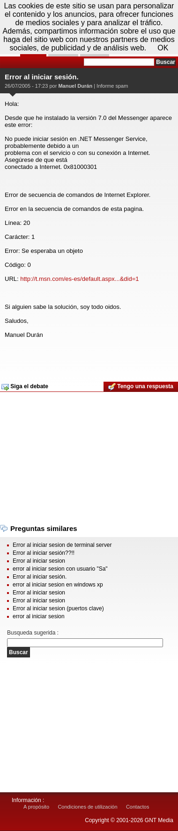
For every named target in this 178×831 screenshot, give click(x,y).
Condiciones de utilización (87, 807)
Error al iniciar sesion (39, 561)
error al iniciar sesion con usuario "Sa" (60, 569)
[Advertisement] (88, 357)
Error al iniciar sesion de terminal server (62, 545)
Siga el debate (24, 387)
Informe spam (112, 86)
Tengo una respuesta (140, 387)
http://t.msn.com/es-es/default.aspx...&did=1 (79, 278)
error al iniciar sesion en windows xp (58, 584)
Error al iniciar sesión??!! (43, 553)
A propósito (36, 807)
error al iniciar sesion (39, 616)
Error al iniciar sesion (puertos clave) (58, 608)
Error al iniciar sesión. (40, 576)
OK (162, 48)
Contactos (137, 807)
